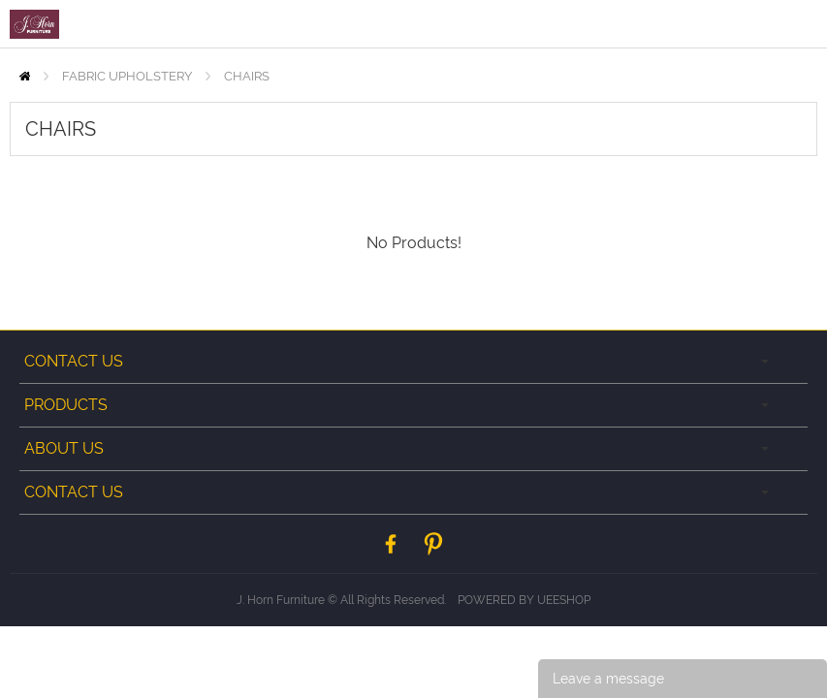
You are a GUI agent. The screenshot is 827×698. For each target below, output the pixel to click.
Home (25, 76)
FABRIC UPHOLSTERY (127, 76)
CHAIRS (247, 76)
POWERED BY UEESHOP (524, 600)
